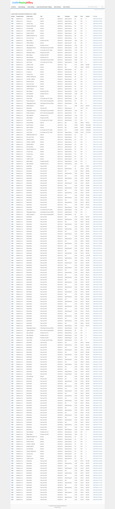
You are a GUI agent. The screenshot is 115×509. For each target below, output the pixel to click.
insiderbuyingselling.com (61, 505)
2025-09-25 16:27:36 (97, 323)
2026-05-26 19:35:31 (97, 35)
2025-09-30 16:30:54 (97, 299)
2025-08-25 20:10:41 (97, 432)
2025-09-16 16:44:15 (97, 352)
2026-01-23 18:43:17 (97, 100)
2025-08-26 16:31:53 (97, 427)
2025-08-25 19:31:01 (97, 451)
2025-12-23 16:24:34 (97, 120)
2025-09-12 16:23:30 (97, 357)
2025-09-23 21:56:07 (97, 330)
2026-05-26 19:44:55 (97, 23)
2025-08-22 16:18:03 (97, 465)
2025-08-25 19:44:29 (97, 444)
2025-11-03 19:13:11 (97, 171)
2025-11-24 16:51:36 (97, 161)
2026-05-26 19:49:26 (97, 21)
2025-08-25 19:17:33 (97, 458)
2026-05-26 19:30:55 (97, 40)
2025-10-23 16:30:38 (97, 214)
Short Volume (66, 7)
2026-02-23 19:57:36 (97, 79)
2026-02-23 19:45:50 (97, 91)
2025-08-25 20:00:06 (97, 436)
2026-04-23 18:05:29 (97, 47)
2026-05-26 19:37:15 (97, 33)
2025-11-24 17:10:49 (97, 144)
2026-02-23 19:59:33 (97, 76)
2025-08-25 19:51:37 (97, 439)
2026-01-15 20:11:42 (97, 105)
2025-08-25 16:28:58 (97, 461)
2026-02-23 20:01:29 (97, 74)
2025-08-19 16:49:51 (97, 490)
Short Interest (57, 7)
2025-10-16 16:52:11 (97, 246)
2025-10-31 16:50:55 (97, 175)
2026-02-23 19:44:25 (97, 93)
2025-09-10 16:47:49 (97, 378)
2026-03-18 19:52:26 (97, 67)
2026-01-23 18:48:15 (97, 98)
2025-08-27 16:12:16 (97, 422)
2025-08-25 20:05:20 (97, 434)
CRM (12, 18)
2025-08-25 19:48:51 (97, 441)
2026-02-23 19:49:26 (97, 86)
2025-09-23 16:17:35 (97, 342)
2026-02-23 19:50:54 (97, 84)
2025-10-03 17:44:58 (97, 284)
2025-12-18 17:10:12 (97, 122)
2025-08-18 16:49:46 (97, 499)
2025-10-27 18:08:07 (97, 195)
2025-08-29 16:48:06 (97, 412)
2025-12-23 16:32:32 (97, 115)
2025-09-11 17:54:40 (97, 362)
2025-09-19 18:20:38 (97, 347)
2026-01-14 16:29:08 (97, 108)
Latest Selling (30, 7)
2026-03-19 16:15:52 (97, 64)
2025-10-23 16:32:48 (97, 212)
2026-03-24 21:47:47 (97, 55)
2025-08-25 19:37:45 (97, 448)
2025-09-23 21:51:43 (97, 337)
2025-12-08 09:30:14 (97, 125)
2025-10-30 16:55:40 (97, 180)
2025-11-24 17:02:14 (97, 149)
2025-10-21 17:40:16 (97, 231)
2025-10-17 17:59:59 (97, 241)
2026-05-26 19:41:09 (97, 28)
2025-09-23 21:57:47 (97, 328)
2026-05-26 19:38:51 (97, 30)
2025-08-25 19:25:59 (97, 453)
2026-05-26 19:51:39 (97, 18)
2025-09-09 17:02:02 (97, 388)
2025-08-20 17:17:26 (97, 480)
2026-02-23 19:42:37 (97, 96)
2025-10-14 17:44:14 (97, 255)
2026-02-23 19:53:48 (97, 81)
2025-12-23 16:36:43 (97, 110)
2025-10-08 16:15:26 (97, 270)
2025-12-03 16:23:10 (97, 130)
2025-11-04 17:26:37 (97, 166)
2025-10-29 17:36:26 (97, 185)
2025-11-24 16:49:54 (97, 163)
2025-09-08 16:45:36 (97, 393)
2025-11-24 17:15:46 (97, 139)
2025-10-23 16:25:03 (97, 216)
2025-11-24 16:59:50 (97, 151)
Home (14, 7)
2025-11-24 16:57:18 (97, 156)
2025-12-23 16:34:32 (97, 113)
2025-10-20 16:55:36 (97, 236)
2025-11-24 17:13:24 (97, 142)
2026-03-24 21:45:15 (97, 59)
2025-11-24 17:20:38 (97, 137)
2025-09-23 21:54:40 (97, 332)
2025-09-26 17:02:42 (97, 313)
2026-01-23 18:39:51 (97, 103)
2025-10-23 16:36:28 (97, 209)
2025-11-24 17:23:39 (97, 134)
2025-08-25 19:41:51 (97, 446)
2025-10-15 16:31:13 (97, 250)
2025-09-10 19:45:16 (97, 376)
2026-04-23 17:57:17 (97, 50)
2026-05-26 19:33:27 (97, 38)
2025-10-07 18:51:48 (97, 275)
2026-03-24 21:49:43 (97, 52)
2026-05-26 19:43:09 (97, 26)
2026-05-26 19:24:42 (97, 43)
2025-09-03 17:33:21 (97, 403)
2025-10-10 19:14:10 (97, 260)
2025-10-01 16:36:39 (97, 294)
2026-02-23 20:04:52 (97, 69)
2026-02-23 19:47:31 (97, 88)
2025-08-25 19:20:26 (97, 456)
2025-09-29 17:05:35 (97, 303)
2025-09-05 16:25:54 (97, 398)
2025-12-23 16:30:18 (97, 117)
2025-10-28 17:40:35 (97, 190)
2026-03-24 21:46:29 (97, 57)
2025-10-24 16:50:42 (97, 200)
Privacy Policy (58, 507)
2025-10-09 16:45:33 (97, 265)
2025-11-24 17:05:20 (97, 146)
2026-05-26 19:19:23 (97, 45)
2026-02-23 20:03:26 (97, 72)
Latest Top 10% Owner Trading (44, 7)
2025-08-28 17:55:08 (97, 417)
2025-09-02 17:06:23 (97, 407)
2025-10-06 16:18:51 (97, 279)
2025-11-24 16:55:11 (97, 159)
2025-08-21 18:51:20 (97, 470)
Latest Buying (21, 7)
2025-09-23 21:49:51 (97, 340)
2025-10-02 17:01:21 (97, 289)
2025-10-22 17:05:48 (97, 226)
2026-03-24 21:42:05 (97, 62)
